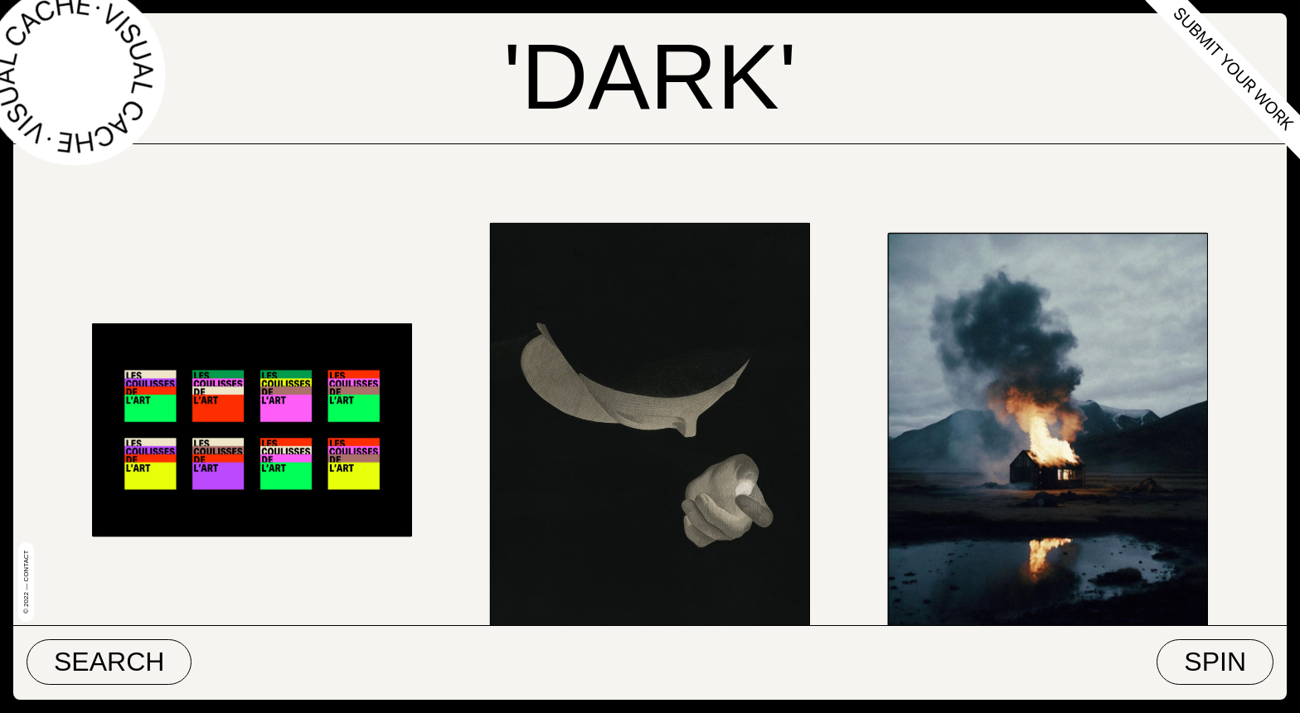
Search (109, 662)
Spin (1215, 662)
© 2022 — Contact (26, 582)
